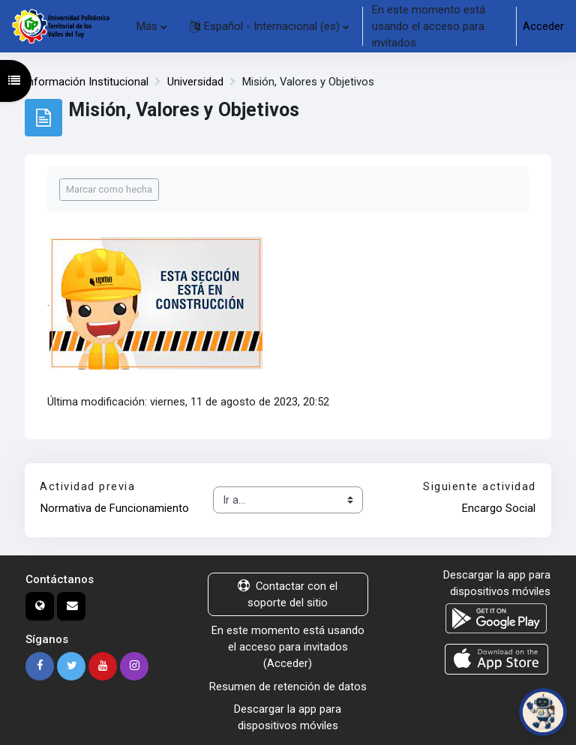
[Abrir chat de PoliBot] (543, 712)
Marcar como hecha (109, 189)
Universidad (195, 81)
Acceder (543, 26)
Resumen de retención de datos (288, 686)
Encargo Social (499, 508)
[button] (269, 26)
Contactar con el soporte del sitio (288, 594)
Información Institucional (86, 81)
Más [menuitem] (147, 26)
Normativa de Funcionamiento (114, 508)
